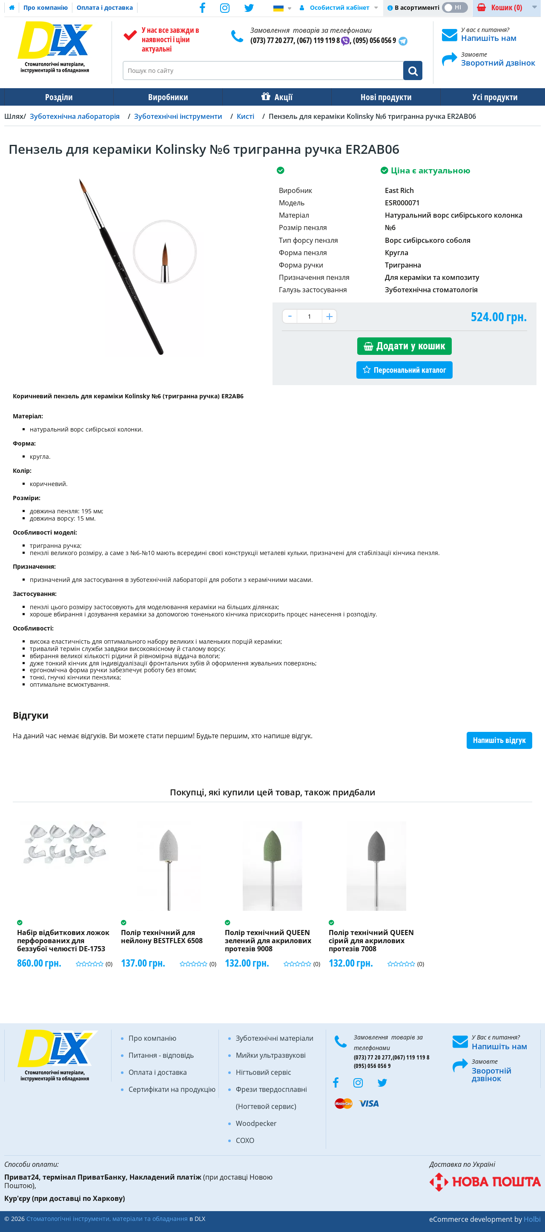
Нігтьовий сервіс (263, 1072)
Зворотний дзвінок (498, 62)
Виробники (166, 97)
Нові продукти (380, 97)
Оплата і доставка (105, 7)
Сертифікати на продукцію (172, 1089)
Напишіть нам (488, 38)
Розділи (58, 97)
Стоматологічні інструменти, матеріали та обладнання (107, 1219)
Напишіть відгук (499, 740)
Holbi (532, 1219)
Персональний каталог (410, 370)
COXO (245, 1140)
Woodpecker (256, 1123)
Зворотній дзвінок (491, 1074)
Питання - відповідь (161, 1055)
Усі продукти (487, 97)
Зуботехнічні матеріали (274, 1038)
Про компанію (45, 7)
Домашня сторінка (12, 8)
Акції (279, 97)
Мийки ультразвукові (271, 1055)
